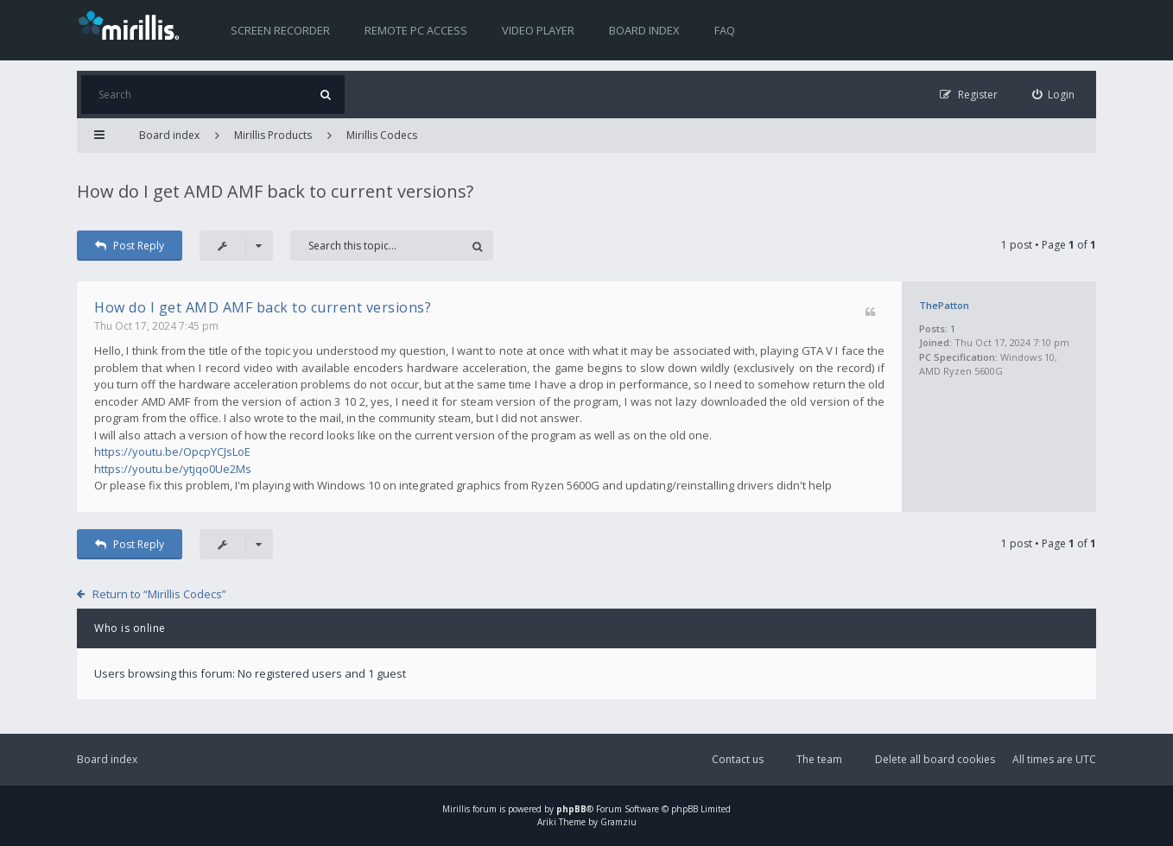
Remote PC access (416, 30)
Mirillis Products (273, 135)
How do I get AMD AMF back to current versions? (275, 191)
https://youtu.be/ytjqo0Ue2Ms (172, 469)
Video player (538, 30)
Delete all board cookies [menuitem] (935, 759)
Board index (644, 30)
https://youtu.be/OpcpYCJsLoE (172, 451)
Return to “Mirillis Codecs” (159, 594)
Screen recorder (280, 30)
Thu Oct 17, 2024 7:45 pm (156, 326)
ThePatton (944, 305)
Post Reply (129, 245)
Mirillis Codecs (381, 135)
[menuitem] (1054, 94)
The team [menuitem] (819, 759)
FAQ (724, 30)
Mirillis (456, 809)
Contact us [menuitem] (738, 759)
